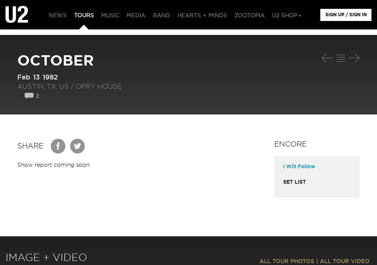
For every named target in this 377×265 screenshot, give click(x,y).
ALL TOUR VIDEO (345, 261)
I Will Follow (299, 166)
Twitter (77, 146)
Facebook (58, 146)
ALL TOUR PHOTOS (287, 261)
